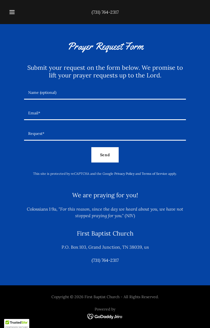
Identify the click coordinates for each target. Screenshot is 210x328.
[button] (15, 12)
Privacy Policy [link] (124, 174)
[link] (105, 316)
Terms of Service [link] (154, 174)
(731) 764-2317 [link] (105, 12)
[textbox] (105, 93)
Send (105, 154)
